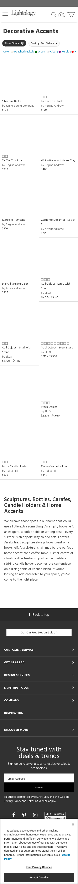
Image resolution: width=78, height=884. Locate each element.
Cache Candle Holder (54, 466)
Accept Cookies (39, 877)
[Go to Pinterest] (24, 815)
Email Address (16, 778)
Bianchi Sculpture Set (15, 283)
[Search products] (53, 14)
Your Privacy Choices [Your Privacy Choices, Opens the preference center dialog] (39, 867)
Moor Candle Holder (14, 466)
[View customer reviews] (55, 816)
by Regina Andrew (52, 105)
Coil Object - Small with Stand (16, 350)
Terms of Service (37, 801)
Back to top (39, 615)
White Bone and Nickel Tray (58, 160)
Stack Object (49, 407)
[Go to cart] (71, 13)
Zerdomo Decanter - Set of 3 (58, 222)
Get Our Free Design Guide (39, 632)
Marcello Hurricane (13, 220)
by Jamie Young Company (18, 105)
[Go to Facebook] (14, 815)
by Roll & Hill (10, 471)
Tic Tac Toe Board (13, 160)
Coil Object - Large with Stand (56, 286)
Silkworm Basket (12, 101)
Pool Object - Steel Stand (57, 347)
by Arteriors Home (52, 229)
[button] (5, 14)
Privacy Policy (12, 801)
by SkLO (46, 293)
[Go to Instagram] (36, 815)
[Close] (73, 824)
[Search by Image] (61, 14)
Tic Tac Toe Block (52, 101)
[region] (39, 851)
